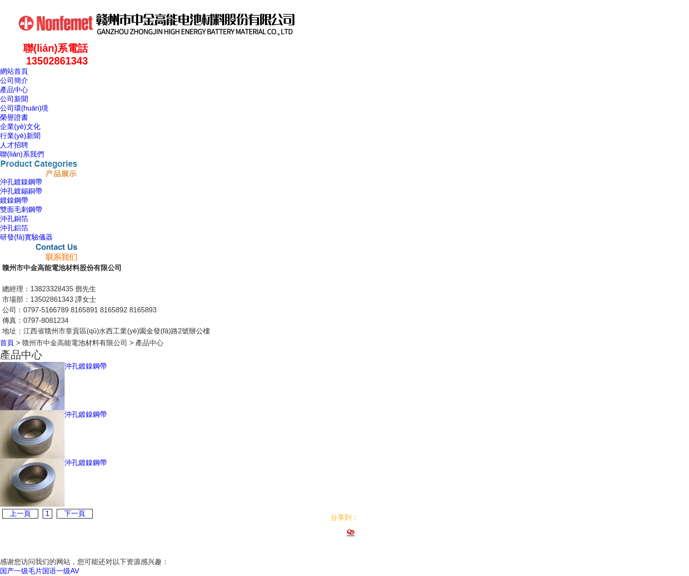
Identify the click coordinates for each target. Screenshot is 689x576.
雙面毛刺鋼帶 (21, 209)
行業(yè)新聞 (20, 136)
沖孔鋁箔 (14, 228)
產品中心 (14, 89)
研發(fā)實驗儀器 (26, 237)
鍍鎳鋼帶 (14, 200)
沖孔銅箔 (14, 218)
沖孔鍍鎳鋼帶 (21, 182)
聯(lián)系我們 (22, 154)
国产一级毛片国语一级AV (39, 571)
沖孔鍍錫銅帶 (21, 191)
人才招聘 (14, 145)
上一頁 (20, 513)
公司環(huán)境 (24, 108)
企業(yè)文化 (20, 126)
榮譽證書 (14, 117)
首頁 (7, 343)
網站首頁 (14, 71)
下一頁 (74, 513)
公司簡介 (14, 80)
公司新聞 (14, 99)
